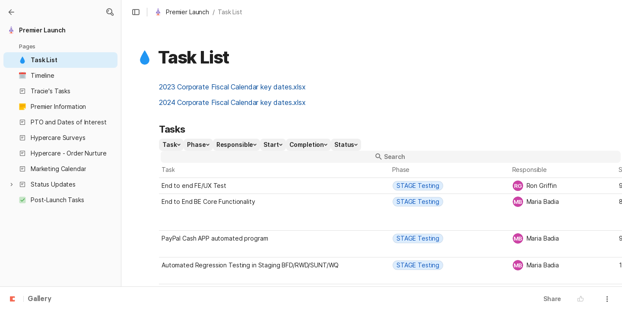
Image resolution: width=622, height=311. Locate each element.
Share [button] (552, 298)
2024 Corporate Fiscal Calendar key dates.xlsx (232, 102)
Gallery (39, 299)
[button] (110, 12)
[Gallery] (11, 12)
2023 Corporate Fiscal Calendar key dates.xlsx (232, 87)
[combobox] (450, 185)
